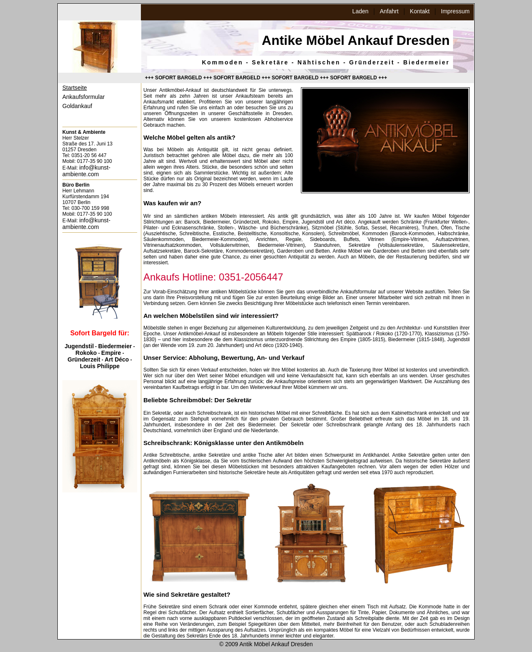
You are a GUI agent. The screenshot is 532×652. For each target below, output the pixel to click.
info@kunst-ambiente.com (86, 170)
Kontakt (419, 11)
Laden (360, 11)
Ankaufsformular (83, 96)
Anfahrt (389, 11)
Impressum (455, 11)
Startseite (74, 87)
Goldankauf (77, 106)
